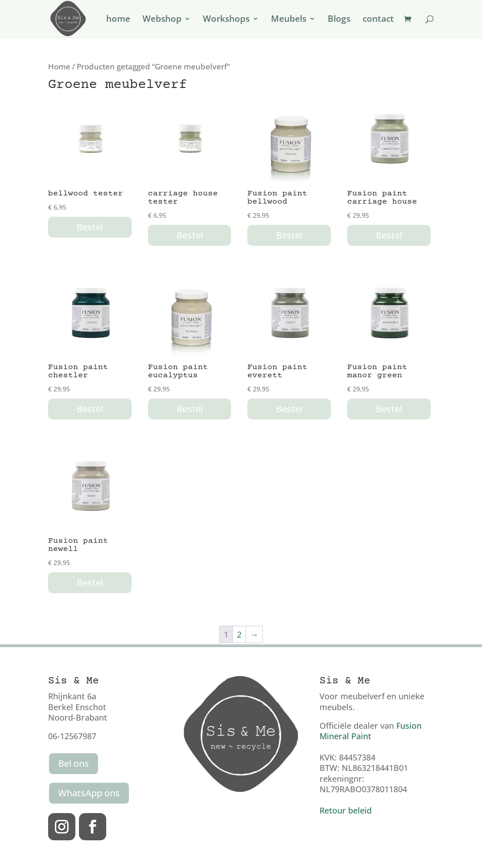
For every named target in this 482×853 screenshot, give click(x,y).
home (118, 19)
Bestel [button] (90, 227)
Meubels (288, 19)
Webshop (162, 19)
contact (378, 19)
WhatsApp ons (89, 793)
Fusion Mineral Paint (371, 730)
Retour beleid (346, 810)
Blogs (339, 19)
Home (59, 66)
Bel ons (73, 763)
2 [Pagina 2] (239, 634)
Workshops (226, 19)
